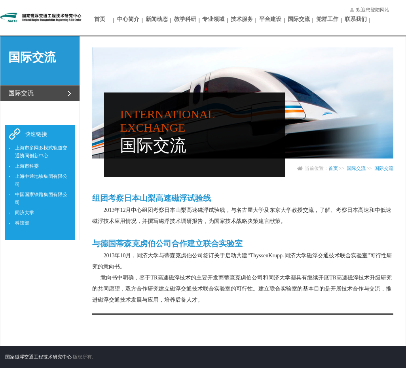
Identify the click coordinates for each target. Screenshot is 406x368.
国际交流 (299, 19)
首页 (99, 19)
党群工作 (327, 19)
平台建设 (270, 19)
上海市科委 (27, 166)
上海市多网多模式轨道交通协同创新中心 (41, 152)
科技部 (22, 223)
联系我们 (356, 19)
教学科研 (185, 19)
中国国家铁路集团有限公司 (41, 198)
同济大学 (24, 212)
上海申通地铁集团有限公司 (41, 180)
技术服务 (242, 19)
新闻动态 (157, 19)
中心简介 (128, 19)
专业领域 (213, 19)
